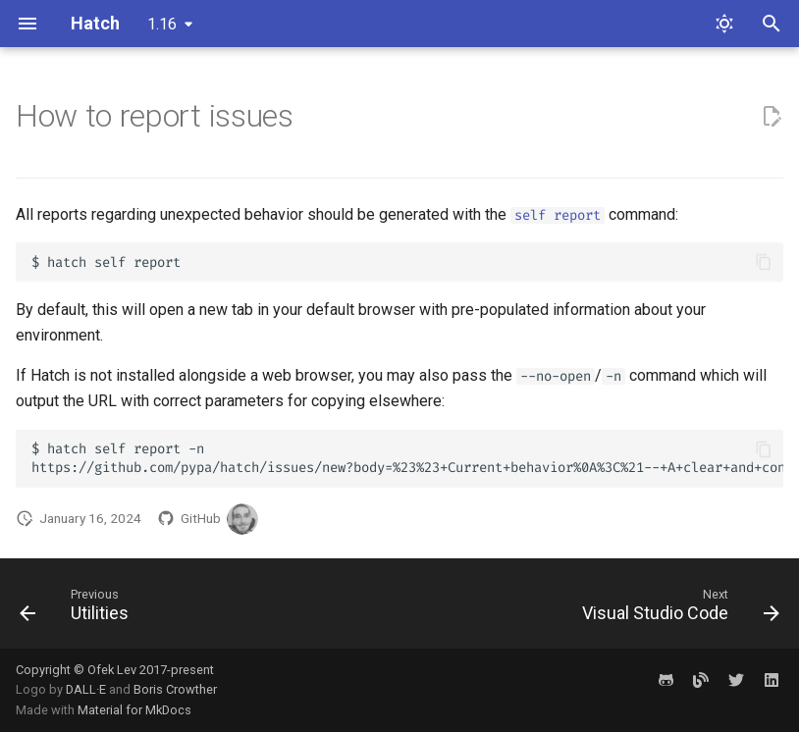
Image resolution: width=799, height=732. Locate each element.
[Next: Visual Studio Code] (677, 609)
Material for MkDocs (134, 710)
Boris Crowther (175, 689)
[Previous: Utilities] (78, 609)
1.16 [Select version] (162, 24)
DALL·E (87, 689)
